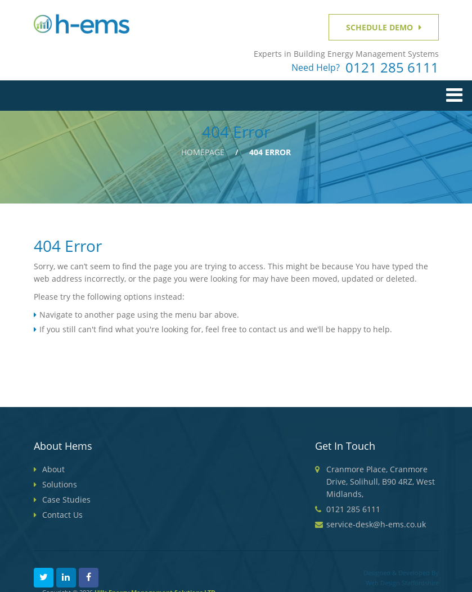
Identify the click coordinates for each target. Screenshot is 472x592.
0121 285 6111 (392, 67)
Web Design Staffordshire (402, 583)
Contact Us (62, 514)
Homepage (202, 152)
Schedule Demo (379, 27)
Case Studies (66, 499)
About (53, 469)
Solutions (59, 484)
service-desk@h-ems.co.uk (376, 524)
